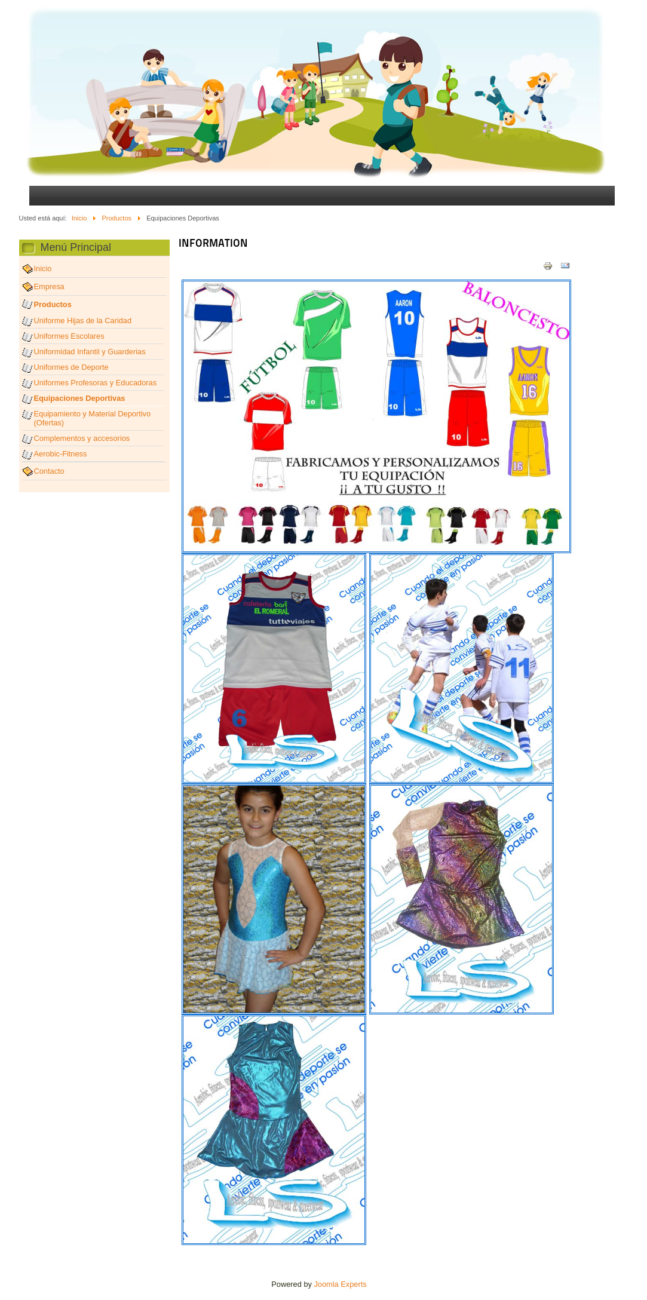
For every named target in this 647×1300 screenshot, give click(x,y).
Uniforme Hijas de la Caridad (83, 320)
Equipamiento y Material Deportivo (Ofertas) (92, 418)
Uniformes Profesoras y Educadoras (95, 382)
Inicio (79, 218)
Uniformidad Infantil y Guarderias (90, 351)
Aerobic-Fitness (60, 453)
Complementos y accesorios (82, 438)
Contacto (49, 471)
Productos (116, 218)
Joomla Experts (340, 1284)
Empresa (49, 286)
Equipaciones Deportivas (79, 398)
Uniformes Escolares (69, 336)
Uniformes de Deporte (71, 367)
